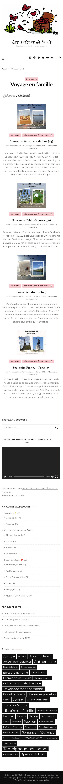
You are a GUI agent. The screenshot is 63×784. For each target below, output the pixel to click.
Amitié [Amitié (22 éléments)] (9, 656)
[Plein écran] (56, 476)
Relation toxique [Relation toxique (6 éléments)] (11, 732)
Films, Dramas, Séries (15, 577)
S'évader (15, 135)
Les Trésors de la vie (31, 41)
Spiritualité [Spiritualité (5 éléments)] (16, 738)
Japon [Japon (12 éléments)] (33, 716)
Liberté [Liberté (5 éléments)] (6, 722)
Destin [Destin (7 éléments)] (28, 678)
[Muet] (52, 476)
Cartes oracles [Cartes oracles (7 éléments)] (38, 672)
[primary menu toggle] (3, 59)
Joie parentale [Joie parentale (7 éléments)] (48, 716)
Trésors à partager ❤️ (13, 560)
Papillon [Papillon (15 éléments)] (30, 721)
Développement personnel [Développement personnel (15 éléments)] (23, 689)
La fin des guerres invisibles (16, 619)
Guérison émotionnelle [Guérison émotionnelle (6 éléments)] (37, 700)
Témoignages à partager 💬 (38, 135)
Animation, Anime (14, 565)
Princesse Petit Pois (17, 146)
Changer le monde (14, 535)
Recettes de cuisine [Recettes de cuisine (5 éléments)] (47, 727)
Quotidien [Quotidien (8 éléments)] (30, 727)
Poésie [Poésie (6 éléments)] (6, 727)
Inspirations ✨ (10, 513)
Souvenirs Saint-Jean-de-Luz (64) (31, 141)
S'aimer (9, 541)
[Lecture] (5, 476)
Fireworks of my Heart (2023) (17, 638)
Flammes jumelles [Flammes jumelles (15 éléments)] (42, 694)
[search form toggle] (60, 58)
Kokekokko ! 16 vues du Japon (17, 632)
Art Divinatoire (12, 571)
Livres (8, 583)
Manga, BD (11, 590)
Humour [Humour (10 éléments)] (8, 716)
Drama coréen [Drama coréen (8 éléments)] (42, 678)
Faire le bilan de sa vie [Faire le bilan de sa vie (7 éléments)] (14, 694)
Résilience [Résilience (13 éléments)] (47, 732)
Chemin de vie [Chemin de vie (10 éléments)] (12, 678)
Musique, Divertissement (17, 596)
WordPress (19, 780)
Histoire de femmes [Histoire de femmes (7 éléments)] (47, 710)
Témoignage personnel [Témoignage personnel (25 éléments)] (25, 749)
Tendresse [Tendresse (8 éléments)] (51, 738)
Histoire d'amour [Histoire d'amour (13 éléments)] (15, 705)
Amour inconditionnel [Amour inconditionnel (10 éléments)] (17, 661)
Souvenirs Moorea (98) (31, 292)
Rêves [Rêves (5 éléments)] (5, 738)
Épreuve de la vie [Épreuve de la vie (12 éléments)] (33, 754)
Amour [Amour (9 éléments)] (22, 656)
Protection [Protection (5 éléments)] (17, 727)
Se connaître (11, 554)
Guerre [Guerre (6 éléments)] (6, 700)
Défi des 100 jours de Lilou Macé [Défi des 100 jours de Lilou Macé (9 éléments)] (22, 683)
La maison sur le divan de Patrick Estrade (22, 626)
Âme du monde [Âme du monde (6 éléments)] (10, 754)
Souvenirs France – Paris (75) (31, 367)
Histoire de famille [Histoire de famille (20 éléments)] (18, 711)
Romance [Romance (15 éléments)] (29, 732)
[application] (31, 463)
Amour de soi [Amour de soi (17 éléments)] (40, 656)
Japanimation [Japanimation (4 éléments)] (21, 716)
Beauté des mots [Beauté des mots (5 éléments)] (28, 667)
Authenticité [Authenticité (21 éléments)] (45, 662)
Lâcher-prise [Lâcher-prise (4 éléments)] (16, 721)
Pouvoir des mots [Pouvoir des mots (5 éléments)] (46, 722)
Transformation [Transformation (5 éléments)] (9, 743)
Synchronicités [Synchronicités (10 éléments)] (33, 738)
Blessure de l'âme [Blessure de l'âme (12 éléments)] (15, 672)
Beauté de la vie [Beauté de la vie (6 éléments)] (10, 667)
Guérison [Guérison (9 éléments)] (18, 699)
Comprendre (11, 518)
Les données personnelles (37, 780)
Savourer (10, 524)
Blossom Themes (40, 777)
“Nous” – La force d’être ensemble (19, 613)
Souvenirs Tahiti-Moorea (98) (31, 220)
